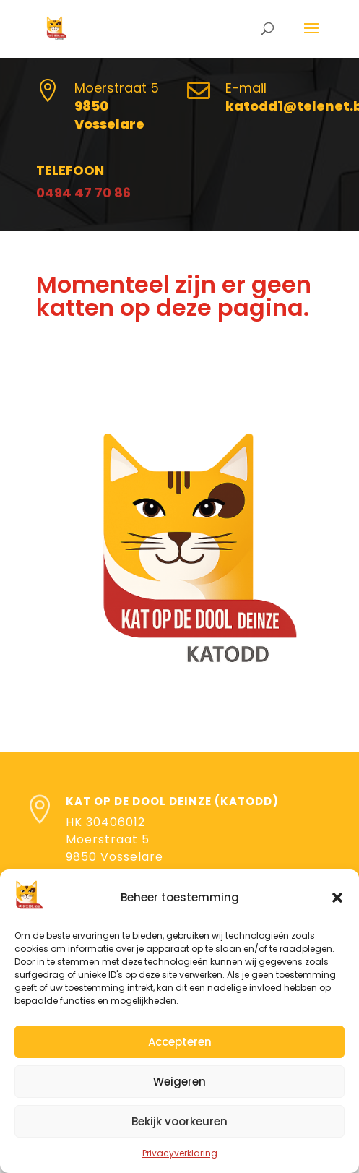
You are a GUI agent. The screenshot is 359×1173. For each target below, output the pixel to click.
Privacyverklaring (179, 1153)
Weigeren (179, 1081)
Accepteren (180, 1041)
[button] (337, 897)
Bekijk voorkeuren (179, 1121)
